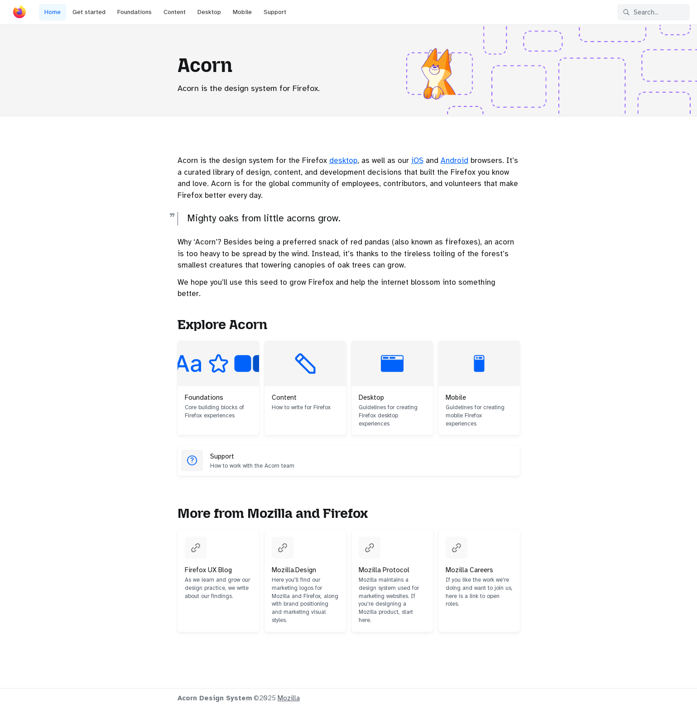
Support (275, 12)
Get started (89, 12)
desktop (343, 160)
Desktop (209, 12)
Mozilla (289, 698)
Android (454, 160)
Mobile (242, 12)
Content (174, 12)
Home (52, 12)
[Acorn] (19, 13)
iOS (417, 160)
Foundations (134, 12)
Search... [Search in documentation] (641, 12)
